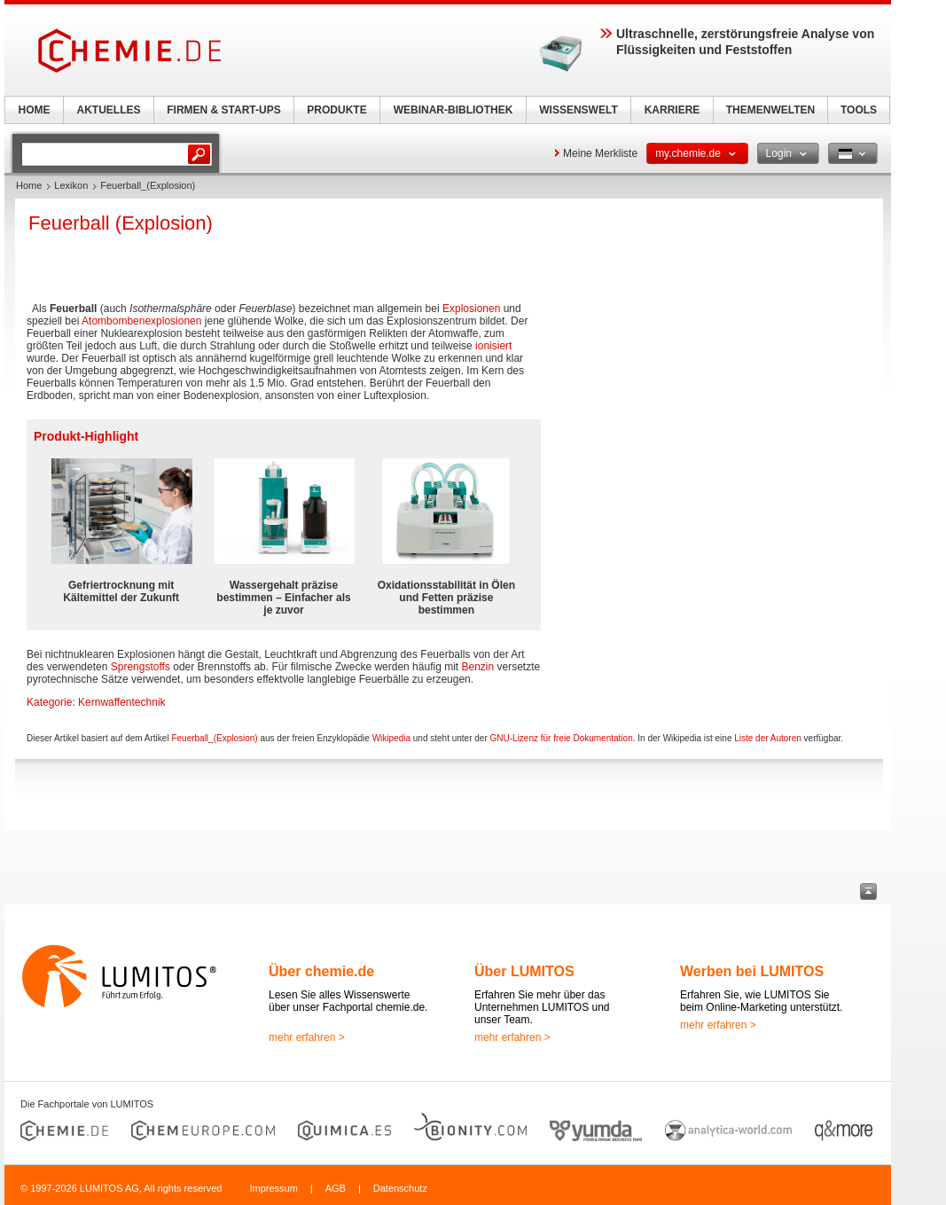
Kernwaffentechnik (122, 702)
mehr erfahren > (307, 1037)
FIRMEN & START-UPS (223, 110)
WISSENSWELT (578, 110)
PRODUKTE (336, 110)
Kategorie (49, 702)
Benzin (477, 667)
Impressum (273, 1188)
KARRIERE (672, 110)
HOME (35, 110)
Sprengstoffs (140, 667)
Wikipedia (391, 738)
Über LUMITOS (524, 971)
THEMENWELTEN (770, 110)
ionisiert (493, 346)
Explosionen (471, 308)
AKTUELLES (109, 110)
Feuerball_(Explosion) (214, 738)
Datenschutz (400, 1188)
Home (29, 185)
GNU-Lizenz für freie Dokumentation (561, 738)
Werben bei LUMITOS (752, 971)
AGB (335, 1188)
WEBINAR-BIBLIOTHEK (453, 110)
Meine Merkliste (600, 153)
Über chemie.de (321, 971)
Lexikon (71, 185)
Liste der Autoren (767, 738)
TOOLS (858, 110)
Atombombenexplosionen (141, 321)
